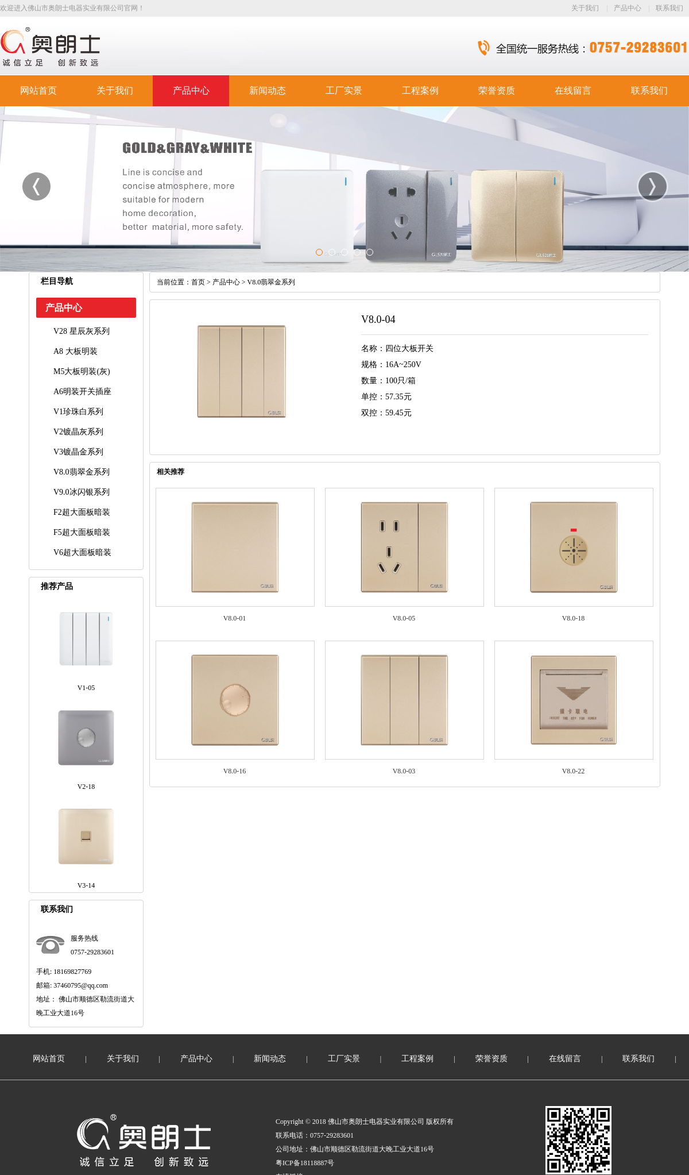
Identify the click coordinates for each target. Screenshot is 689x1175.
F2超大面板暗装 (81, 512)
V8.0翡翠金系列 (81, 472)
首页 (198, 282)
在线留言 (573, 90)
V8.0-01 (234, 618)
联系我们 (669, 8)
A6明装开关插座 (82, 391)
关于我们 (585, 8)
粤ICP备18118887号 (305, 1163)
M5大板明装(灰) (81, 371)
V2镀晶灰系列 (78, 431)
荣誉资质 (496, 90)
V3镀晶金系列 (78, 452)
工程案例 (420, 90)
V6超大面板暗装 (82, 552)
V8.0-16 (234, 771)
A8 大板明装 (75, 351)
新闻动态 (267, 90)
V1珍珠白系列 (78, 411)
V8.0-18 (573, 618)
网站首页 (38, 90)
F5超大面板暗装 (81, 532)
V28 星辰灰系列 (81, 331)
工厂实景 (344, 90)
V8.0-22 (573, 771)
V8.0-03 (404, 771)
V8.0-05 (404, 618)
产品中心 (627, 8)
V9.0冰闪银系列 (81, 492)
